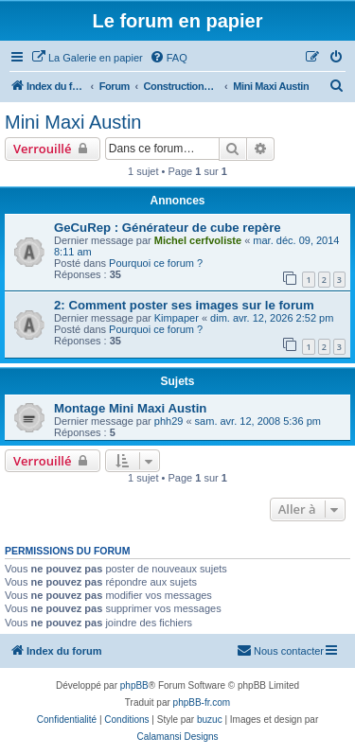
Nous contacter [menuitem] (280, 650)
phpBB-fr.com (202, 702)
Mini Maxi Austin (73, 122)
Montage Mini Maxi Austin (130, 408)
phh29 (169, 421)
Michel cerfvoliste (197, 240)
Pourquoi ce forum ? (156, 263)
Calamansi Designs (177, 736)
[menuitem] (87, 57)
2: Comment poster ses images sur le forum (184, 305)
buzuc (209, 719)
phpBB (134, 685)
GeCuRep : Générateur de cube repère (167, 227)
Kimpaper (176, 318)
